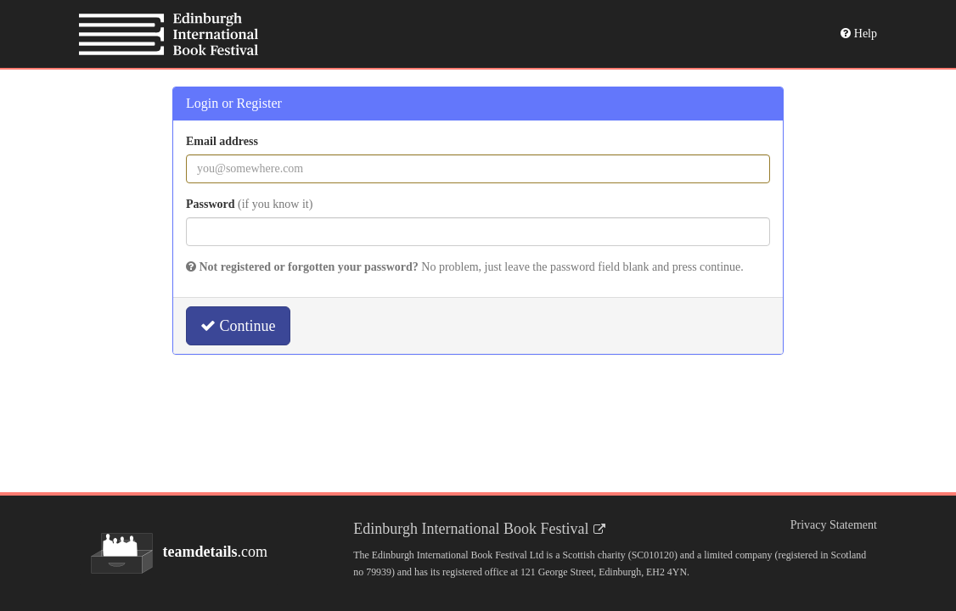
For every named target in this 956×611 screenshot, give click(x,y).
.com (178, 553)
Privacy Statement (833, 525)
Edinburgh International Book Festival (470, 528)
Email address (222, 141)
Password (249, 204)
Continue (238, 325)
